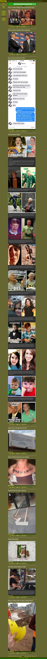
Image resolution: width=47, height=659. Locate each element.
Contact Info (4, 19)
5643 (16, 656)
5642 (13, 656)
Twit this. (19, 26)
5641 (11, 656)
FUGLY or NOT (3, 14)
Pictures (3, 6)
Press (4, 20)
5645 (20, 656)
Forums (3, 3)
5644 (18, 656)
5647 (25, 656)
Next (35, 656)
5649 (30, 656)
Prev (9, 656)
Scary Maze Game (4, 4)
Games (4, 7)
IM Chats (3, 11)
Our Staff (3, 18)
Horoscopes (4, 12)
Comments (23, 26)
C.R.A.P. (3, 13)
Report (9, 26)
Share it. (14, 26)
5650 (33, 656)
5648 (28, 656)
